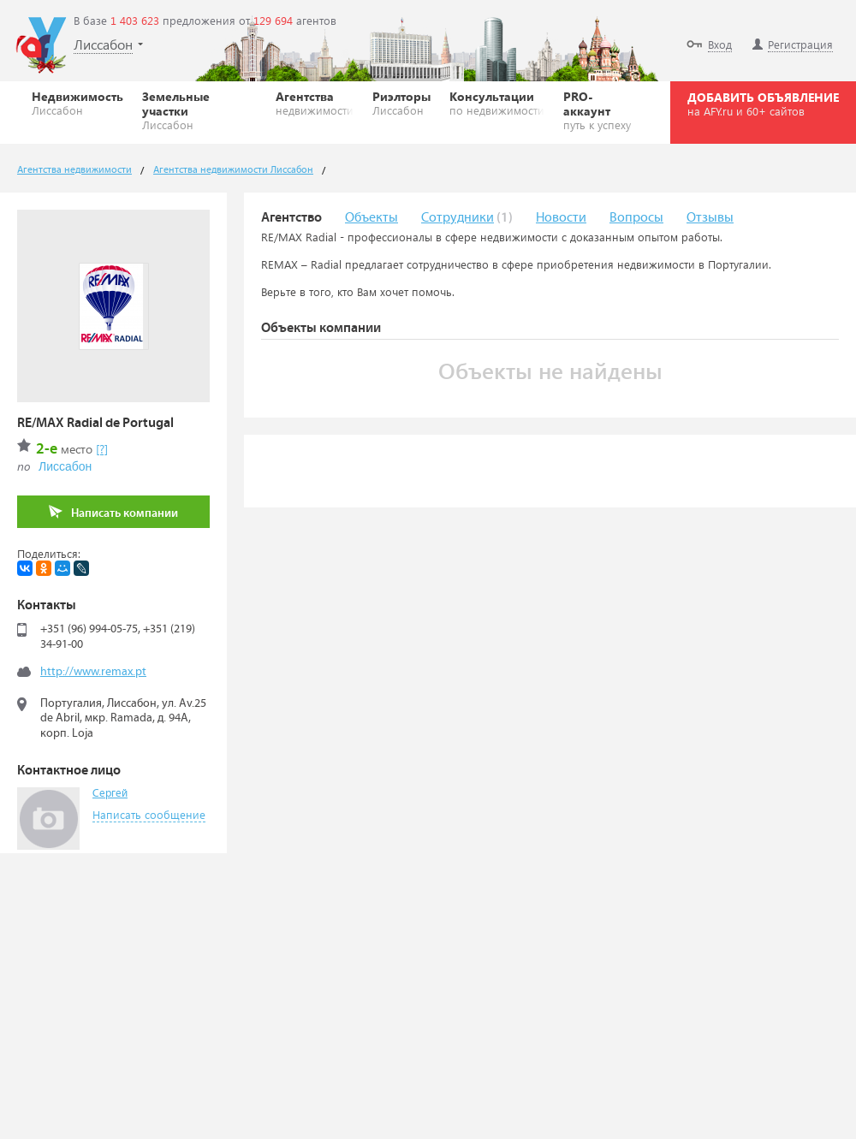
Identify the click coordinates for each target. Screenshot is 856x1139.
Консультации (496, 102)
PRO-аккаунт (601, 110)
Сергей (110, 793)
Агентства (315, 102)
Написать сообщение (148, 814)
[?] (102, 449)
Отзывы (710, 218)
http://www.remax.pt (93, 672)
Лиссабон (65, 466)
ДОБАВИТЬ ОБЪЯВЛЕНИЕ (763, 103)
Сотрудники (457, 218)
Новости (561, 218)
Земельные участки (199, 110)
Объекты (371, 218)
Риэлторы (401, 102)
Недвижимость (77, 102)
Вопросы (636, 218)
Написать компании (113, 512)
